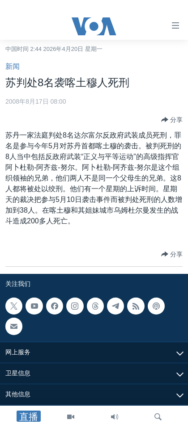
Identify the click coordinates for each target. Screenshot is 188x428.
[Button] (172, 119)
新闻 (12, 66)
